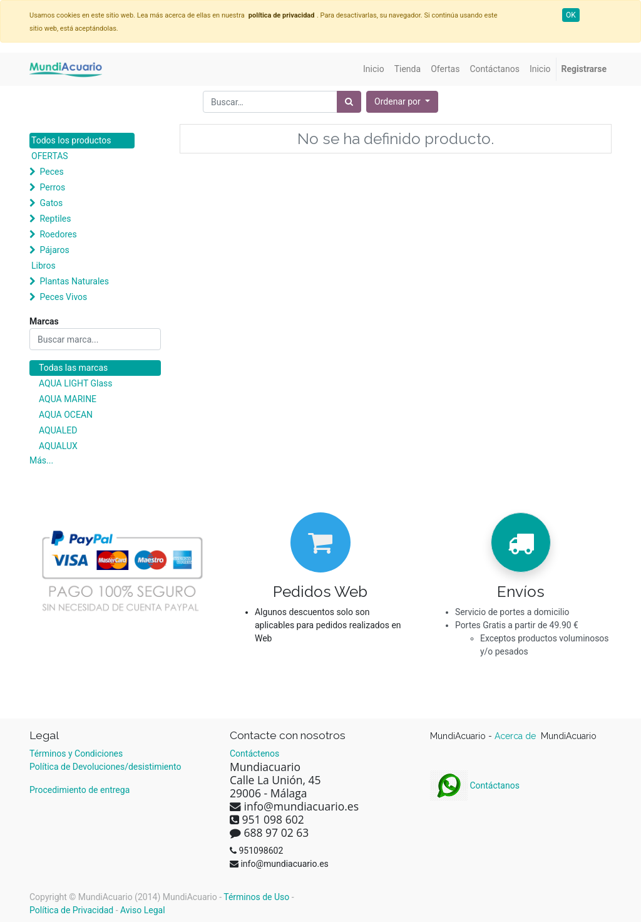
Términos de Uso (256, 897)
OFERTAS (49, 156)
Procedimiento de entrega (79, 790)
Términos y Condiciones (76, 753)
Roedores (57, 234)
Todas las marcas (73, 368)
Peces (51, 172)
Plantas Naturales (74, 281)
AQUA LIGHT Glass (75, 383)
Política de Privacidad (71, 910)
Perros (52, 187)
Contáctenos (254, 753)
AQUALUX (58, 446)
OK (571, 15)
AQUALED (58, 430)
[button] (402, 102)
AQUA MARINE (67, 399)
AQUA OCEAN (66, 415)
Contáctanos (475, 785)
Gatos (51, 203)
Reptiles (55, 219)
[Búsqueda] (349, 102)
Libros (43, 266)
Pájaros (54, 250)
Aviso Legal (142, 910)
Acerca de (516, 736)
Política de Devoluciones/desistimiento (105, 767)
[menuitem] (373, 69)
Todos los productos (71, 140)
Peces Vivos (63, 297)
